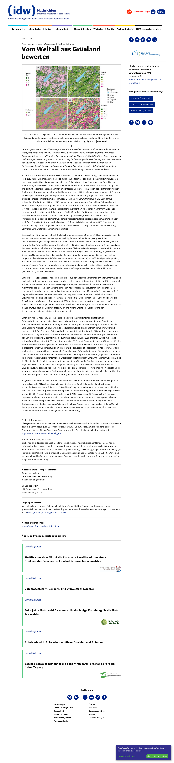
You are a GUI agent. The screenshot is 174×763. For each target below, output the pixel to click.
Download (102, 141)
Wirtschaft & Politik (103, 29)
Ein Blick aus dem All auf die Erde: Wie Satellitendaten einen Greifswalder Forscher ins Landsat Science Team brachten (65, 559)
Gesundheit (62, 29)
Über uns (92, 704)
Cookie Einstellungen (96, 718)
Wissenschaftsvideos (148, 29)
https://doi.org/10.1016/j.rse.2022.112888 (46, 512)
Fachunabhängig (124, 29)
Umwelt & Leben (82, 29)
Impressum (93, 708)
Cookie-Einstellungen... (127, 756)
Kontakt (92, 714)
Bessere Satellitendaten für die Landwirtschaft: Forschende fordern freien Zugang (69, 666)
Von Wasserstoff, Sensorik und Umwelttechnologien (59, 589)
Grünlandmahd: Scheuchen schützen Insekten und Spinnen (63, 642)
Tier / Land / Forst (141, 111)
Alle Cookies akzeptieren (157, 756)
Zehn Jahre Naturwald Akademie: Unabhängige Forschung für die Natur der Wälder (72, 612)
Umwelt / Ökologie (141, 98)
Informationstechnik (142, 104)
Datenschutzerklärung (97, 711)
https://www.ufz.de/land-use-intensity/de (41, 433)
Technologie (18, 29)
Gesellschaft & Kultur (40, 29)
